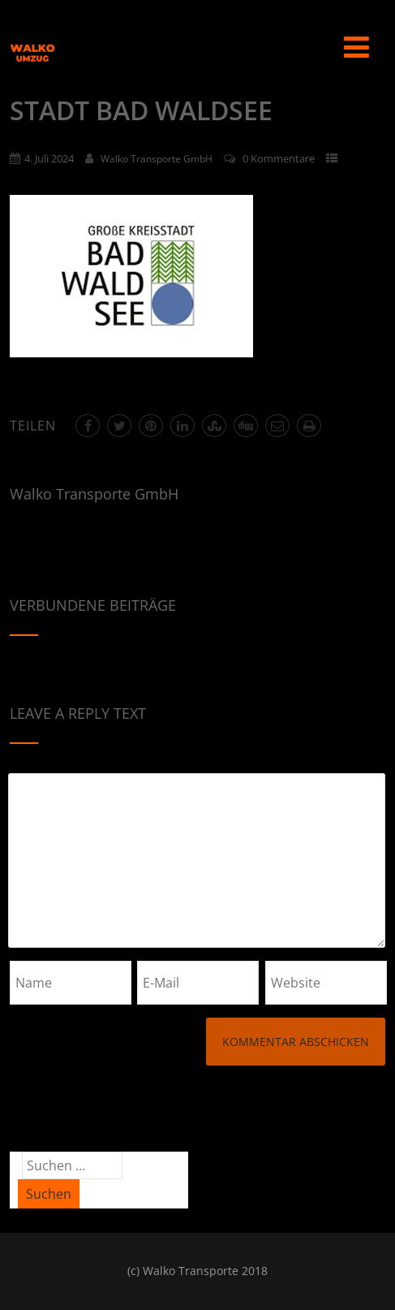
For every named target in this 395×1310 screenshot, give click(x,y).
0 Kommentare (279, 158)
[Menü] (356, 47)
